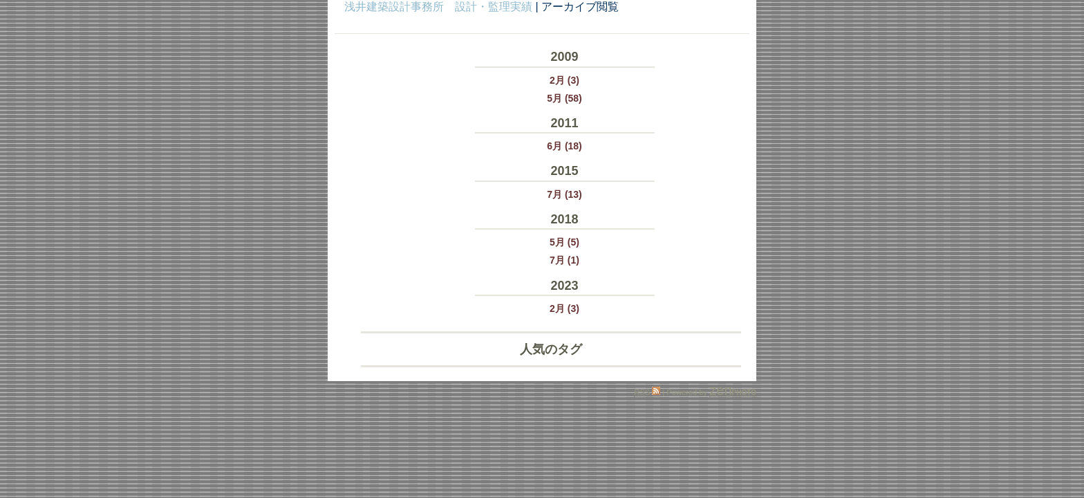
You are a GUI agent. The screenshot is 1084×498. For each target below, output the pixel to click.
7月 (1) (564, 260)
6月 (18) (564, 145)
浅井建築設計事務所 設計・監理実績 (438, 6)
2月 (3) (564, 80)
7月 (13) (564, 194)
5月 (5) (564, 242)
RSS (647, 392)
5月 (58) (564, 98)
